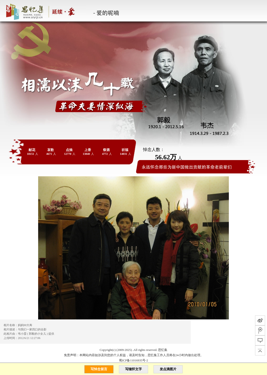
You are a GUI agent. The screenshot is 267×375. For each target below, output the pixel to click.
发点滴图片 (168, 369)
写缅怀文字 (133, 369)
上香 (87, 150)
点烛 (69, 150)
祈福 (125, 150)
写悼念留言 (99, 369)
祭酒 (106, 150)
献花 (32, 150)
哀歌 (50, 150)
